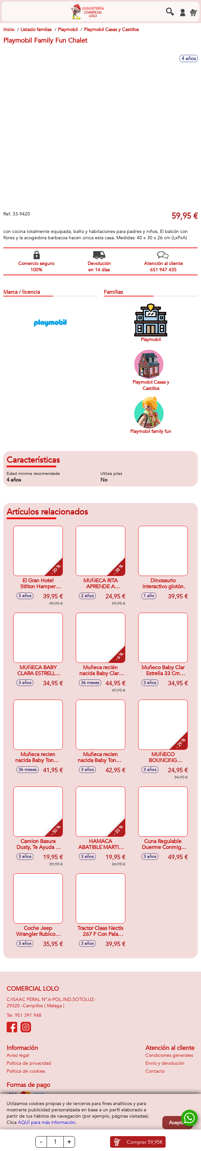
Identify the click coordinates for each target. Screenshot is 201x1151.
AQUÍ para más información (46, 1122)
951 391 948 (28, 1015)
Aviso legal (18, 1055)
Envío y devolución (164, 1063)
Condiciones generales (169, 1055)
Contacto (155, 1071)
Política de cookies (26, 1071)
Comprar (144, 1142)
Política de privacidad (29, 1063)
